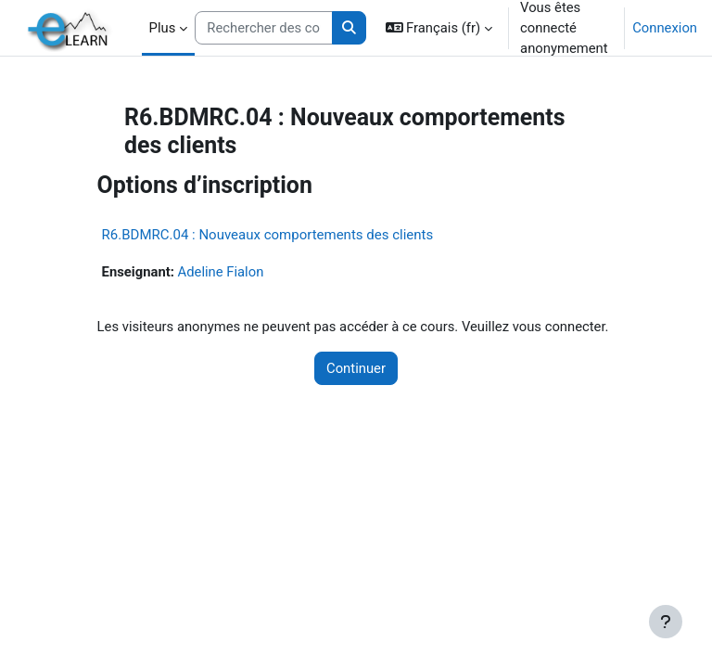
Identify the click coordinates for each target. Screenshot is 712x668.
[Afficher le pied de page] (665, 621)
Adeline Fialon (221, 271)
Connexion (664, 27)
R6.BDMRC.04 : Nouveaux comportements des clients (268, 234)
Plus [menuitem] (162, 27)
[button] (439, 28)
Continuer (356, 368)
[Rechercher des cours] (264, 28)
